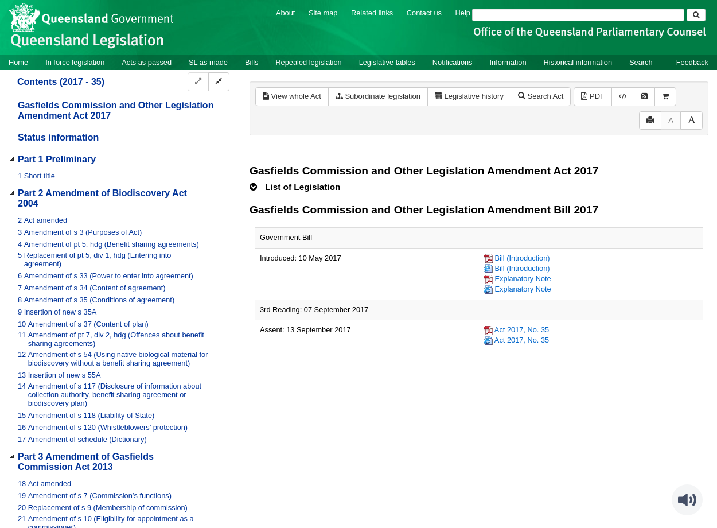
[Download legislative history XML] (622, 96)
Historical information (578, 62)
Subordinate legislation (378, 96)
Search (641, 62)
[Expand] (198, 81)
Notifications (452, 62)
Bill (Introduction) (522, 258)
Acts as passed (147, 62)
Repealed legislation (308, 62)
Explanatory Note (523, 278)
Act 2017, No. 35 (521, 329)
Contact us (424, 13)
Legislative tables (387, 62)
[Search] (578, 15)
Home (18, 62)
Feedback (692, 62)
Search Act (540, 96)
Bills (251, 62)
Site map (323, 13)
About (285, 13)
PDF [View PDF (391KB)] (593, 96)
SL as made (208, 62)
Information (508, 62)
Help (462, 13)
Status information (58, 137)
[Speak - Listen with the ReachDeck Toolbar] (687, 499)
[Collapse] (218, 81)
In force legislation (74, 62)
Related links (372, 13)
